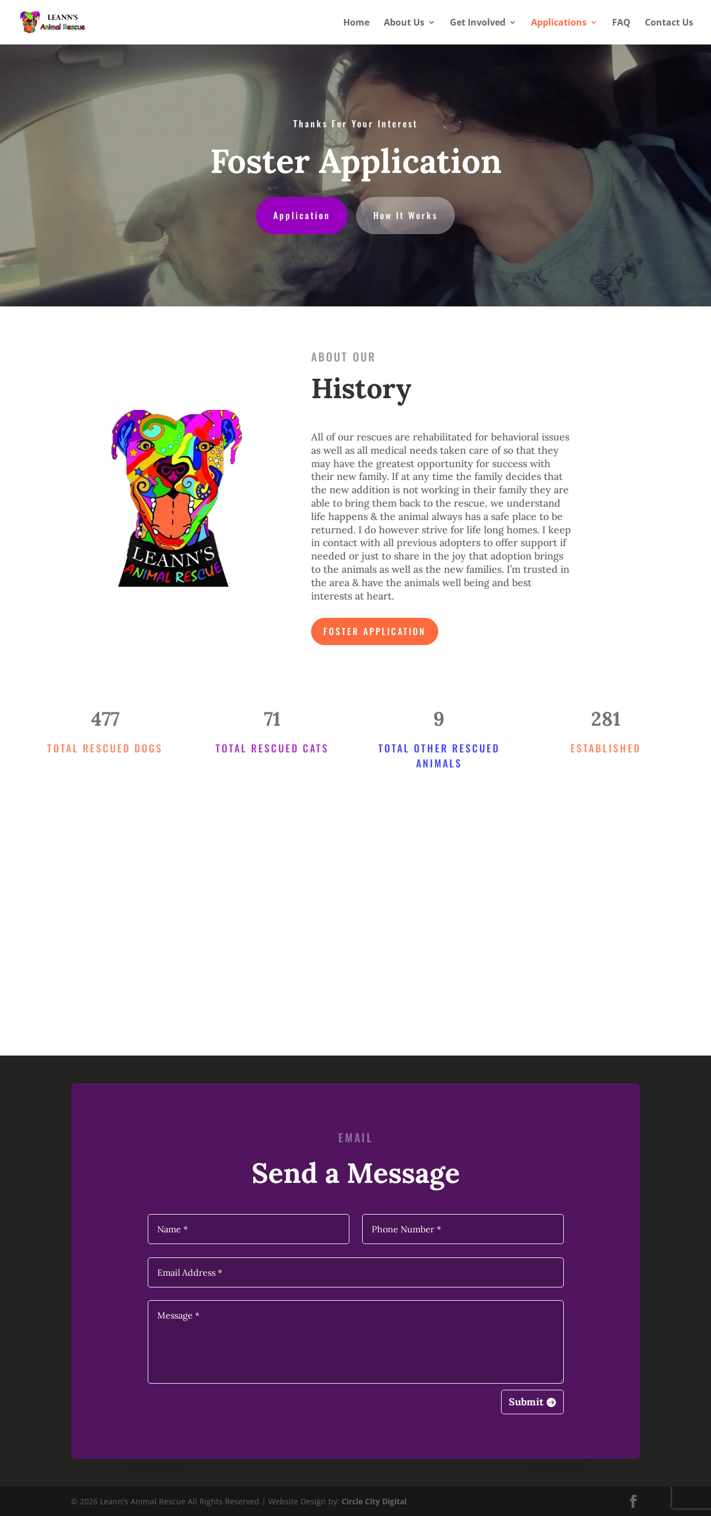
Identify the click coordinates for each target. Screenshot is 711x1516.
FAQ (621, 23)
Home (356, 23)
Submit (526, 1401)
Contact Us (669, 23)
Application (302, 215)
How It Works (405, 215)
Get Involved (477, 23)
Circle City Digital (374, 1501)
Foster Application (374, 631)
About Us (404, 23)
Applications (559, 23)
